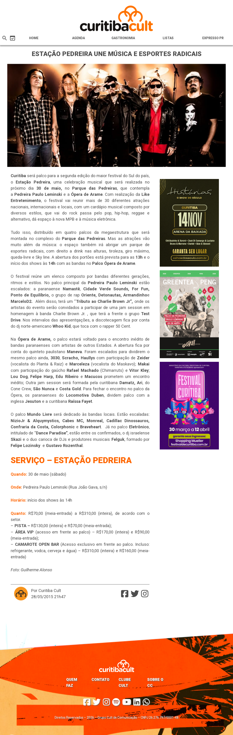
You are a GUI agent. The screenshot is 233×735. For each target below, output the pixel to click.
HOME (33, 38)
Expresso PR (213, 38)
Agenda (78, 38)
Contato (100, 679)
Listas (168, 38)
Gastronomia (123, 38)
